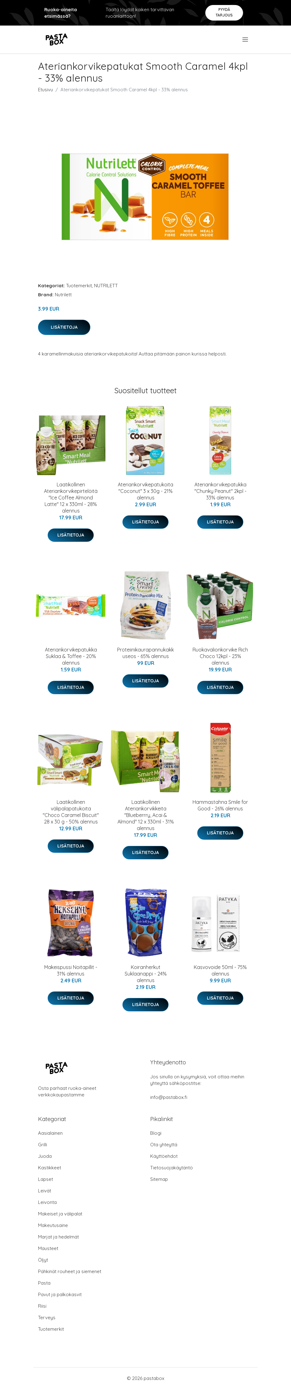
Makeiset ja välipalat (60, 1214)
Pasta (44, 1283)
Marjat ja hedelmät (58, 1237)
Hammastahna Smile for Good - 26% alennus (220, 805)
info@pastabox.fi (168, 1097)
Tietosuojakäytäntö (171, 1168)
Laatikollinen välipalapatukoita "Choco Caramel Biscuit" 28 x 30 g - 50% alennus (71, 812)
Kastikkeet (49, 1168)
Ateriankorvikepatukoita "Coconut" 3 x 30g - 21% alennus (145, 491)
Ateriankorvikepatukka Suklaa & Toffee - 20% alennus (71, 656)
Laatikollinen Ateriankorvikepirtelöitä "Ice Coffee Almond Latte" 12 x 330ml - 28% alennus (71, 497)
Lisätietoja (64, 327)
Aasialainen (50, 1133)
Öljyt (43, 1260)
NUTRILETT (106, 286)
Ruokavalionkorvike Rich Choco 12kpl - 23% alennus (220, 656)
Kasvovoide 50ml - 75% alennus (220, 970)
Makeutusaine (53, 1225)
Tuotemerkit (79, 286)
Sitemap (159, 1179)
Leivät (44, 1191)
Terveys (46, 1317)
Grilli (42, 1145)
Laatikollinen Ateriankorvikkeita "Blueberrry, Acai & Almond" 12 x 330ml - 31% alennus (145, 815)
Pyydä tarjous (224, 12)
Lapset (45, 1179)
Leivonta (47, 1202)
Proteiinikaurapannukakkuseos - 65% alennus (145, 653)
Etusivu (45, 90)
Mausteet (48, 1248)
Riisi (42, 1306)
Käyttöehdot (164, 1156)
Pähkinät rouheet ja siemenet (69, 1271)
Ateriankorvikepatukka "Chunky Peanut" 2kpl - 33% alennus (220, 491)
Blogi (155, 1133)
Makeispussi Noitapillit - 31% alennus (70, 970)
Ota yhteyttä (163, 1145)
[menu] (245, 39)
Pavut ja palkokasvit (60, 1294)
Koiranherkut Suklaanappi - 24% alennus (146, 973)
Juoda (45, 1156)
